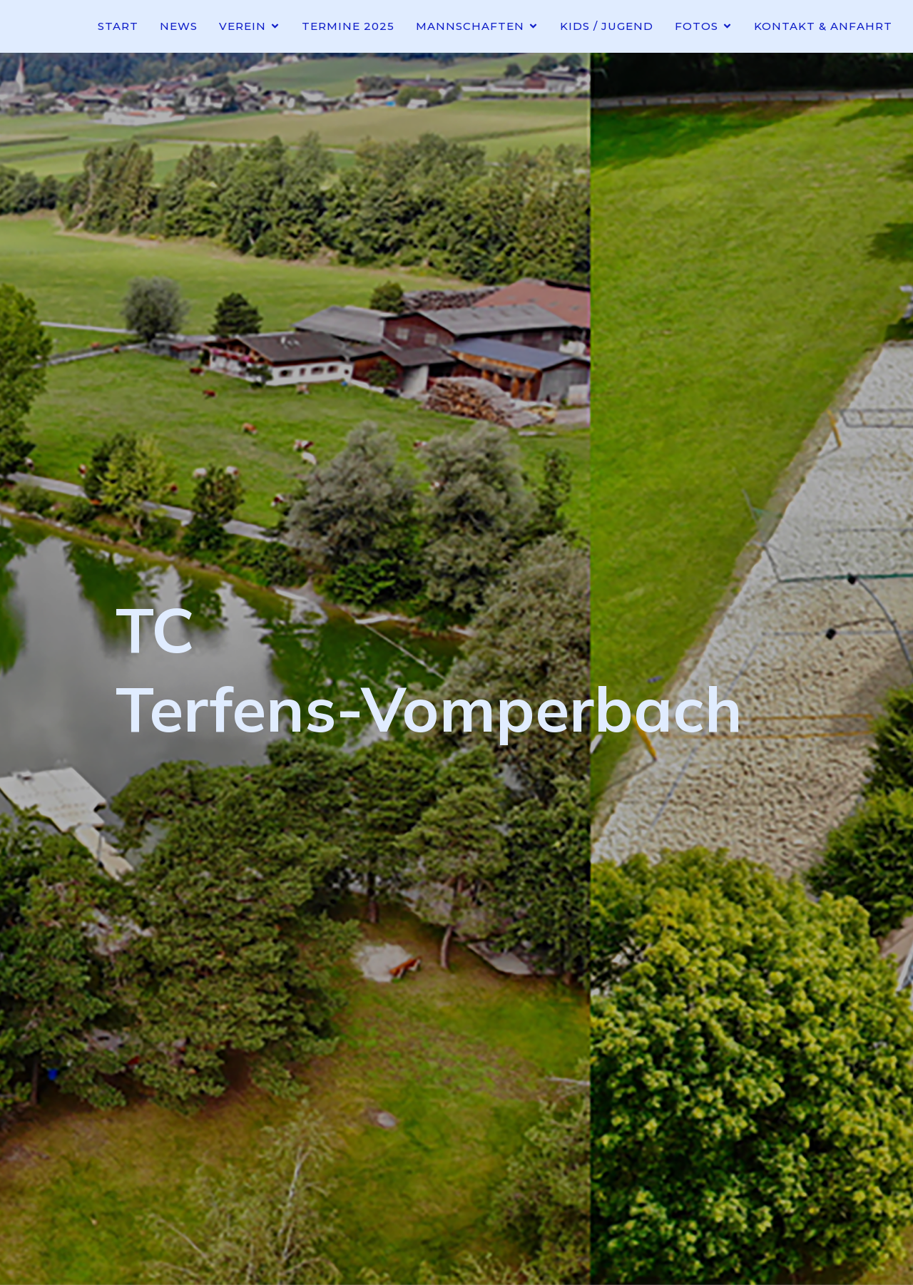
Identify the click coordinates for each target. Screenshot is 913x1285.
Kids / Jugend (606, 26)
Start (118, 26)
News (179, 26)
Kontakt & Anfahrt (823, 26)
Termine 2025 (348, 26)
